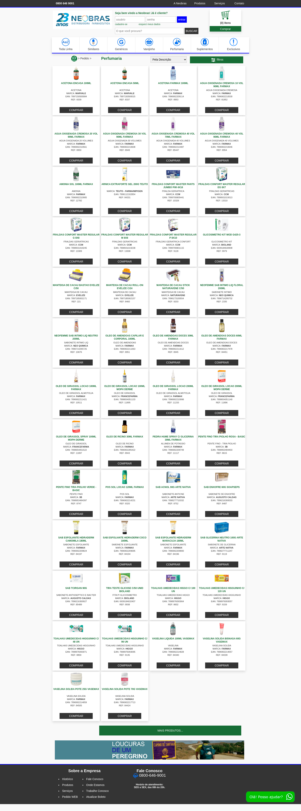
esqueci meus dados (149, 24)
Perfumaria (177, 44)
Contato (239, 3)
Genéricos (121, 44)
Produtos (199, 3)
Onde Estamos (95, 785)
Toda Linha (66, 44)
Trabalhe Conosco (97, 790)
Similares (93, 44)
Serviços (219, 3)
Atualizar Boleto (96, 796)
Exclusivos (233, 44)
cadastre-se (121, 24)
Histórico (67, 779)
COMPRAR (76, 110)
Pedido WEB (70, 796)
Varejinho (149, 44)
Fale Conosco (94, 779)
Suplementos (205, 44)
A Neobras (180, 3)
